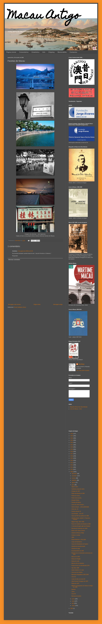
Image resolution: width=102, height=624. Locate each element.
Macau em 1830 (75, 556)
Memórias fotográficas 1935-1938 (80, 574)
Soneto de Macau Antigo (77, 532)
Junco (73, 591)
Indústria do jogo (75, 548)
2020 (71, 447)
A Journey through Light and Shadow (80, 526)
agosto (73, 482)
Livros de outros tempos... (78, 504)
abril (73, 603)
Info (43, 52)
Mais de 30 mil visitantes (77, 563)
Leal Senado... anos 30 (77, 513)
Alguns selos (74, 486)
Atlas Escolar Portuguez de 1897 (79, 581)
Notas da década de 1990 (78, 493)
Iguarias (73, 589)
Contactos (73, 52)
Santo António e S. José (77, 570)
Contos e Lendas (75, 535)
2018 (71, 451)
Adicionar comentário (14, 259)
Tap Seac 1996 (75, 568)
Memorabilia (62, 52)
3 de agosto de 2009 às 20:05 (25, 251)
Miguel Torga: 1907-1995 (77, 521)
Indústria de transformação (78, 546)
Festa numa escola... (76, 498)
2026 (71, 433)
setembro (74, 480)
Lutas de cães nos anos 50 (78, 579)
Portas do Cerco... (76, 495)
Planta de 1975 (75, 583)
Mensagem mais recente (14, 304)
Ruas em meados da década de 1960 (81, 524)
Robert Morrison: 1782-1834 (78, 539)
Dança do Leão (75, 561)
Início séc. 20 (74, 509)
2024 (71, 438)
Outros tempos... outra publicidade (80, 507)
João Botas (81, 364)
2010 (71, 469)
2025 (71, 435)
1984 (72, 537)
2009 (71, 471)
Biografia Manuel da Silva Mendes (78, 407)
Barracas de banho (76, 596)
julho (73, 484)
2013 (71, 462)
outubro (74, 478)
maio (73, 601)
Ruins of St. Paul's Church (78, 530)
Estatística (35, 52)
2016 (71, 456)
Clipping (51, 52)
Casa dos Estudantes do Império (79, 544)
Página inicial (11, 52)
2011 (71, 467)
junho (73, 599)
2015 (71, 458)
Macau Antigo (44, 16)
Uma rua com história (76, 572)
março (73, 605)
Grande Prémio (75, 500)
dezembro (74, 473)
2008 (71, 608)
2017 (71, 453)
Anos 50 (73, 576)
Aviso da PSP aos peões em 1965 (80, 515)
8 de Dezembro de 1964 (77, 550)
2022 (71, 442)
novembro (74, 475)
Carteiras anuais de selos (77, 489)
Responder (15, 256)
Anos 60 (73, 593)
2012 (71, 465)
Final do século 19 (76, 511)
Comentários (24, 52)
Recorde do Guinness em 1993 (79, 528)
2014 (71, 460)
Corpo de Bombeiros (76, 541)
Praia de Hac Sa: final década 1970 (80, 565)
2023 (71, 440)
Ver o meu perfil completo (82, 370)
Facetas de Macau (76, 502)
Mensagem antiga (57, 304)
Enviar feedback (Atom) (20, 307)
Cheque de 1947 (75, 491)
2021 (71, 444)
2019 (71, 449)
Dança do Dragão (75, 559)
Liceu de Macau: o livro (76, 409)
